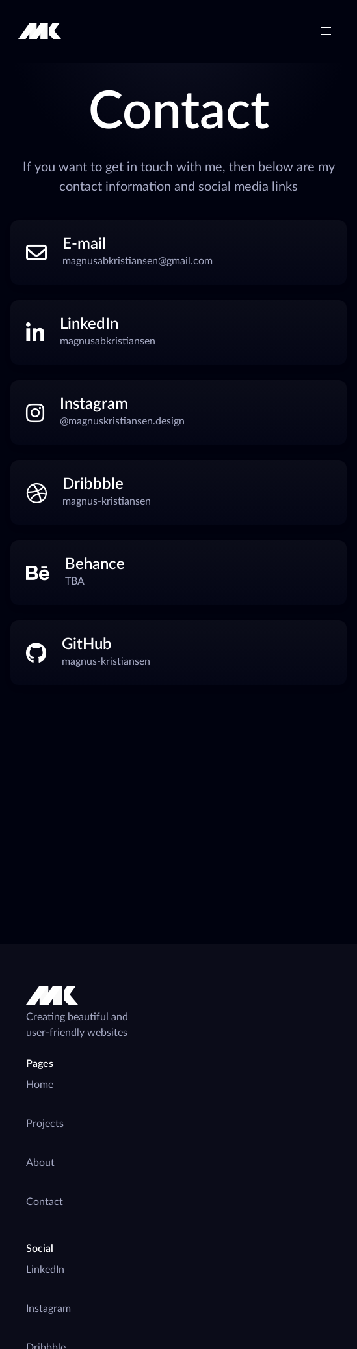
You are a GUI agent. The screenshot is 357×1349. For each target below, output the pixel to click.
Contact (44, 1202)
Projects (45, 1124)
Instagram (48, 1308)
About (40, 1163)
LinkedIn (45, 1269)
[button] (326, 31)
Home (39, 1084)
